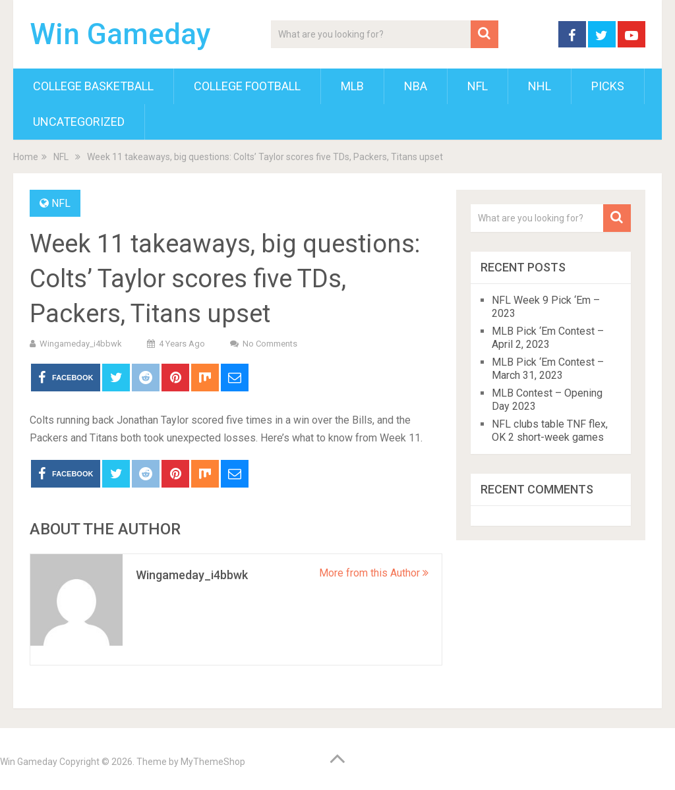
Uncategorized (79, 121)
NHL (539, 86)
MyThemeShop (213, 761)
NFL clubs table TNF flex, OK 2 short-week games (550, 430)
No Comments (270, 344)
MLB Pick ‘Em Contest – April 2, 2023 (548, 338)
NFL (477, 86)
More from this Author (373, 573)
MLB (352, 86)
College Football (247, 86)
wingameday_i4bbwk (81, 344)
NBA (415, 86)
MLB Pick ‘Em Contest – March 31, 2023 (548, 368)
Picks (607, 86)
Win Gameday (120, 34)
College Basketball (93, 86)
